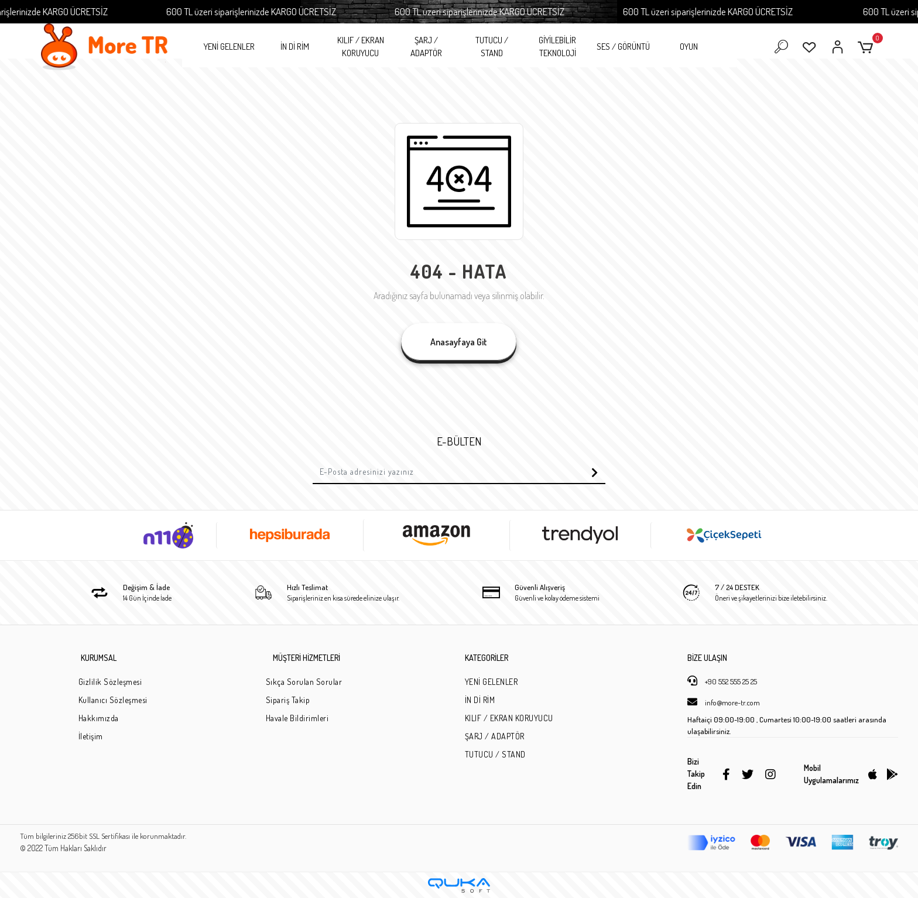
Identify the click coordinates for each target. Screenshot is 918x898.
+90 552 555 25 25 (722, 681)
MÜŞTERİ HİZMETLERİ (306, 658)
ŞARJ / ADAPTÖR (426, 47)
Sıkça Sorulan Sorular (304, 682)
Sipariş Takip (288, 700)
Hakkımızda (98, 718)
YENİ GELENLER (229, 46)
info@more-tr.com (723, 702)
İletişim (90, 736)
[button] (867, 47)
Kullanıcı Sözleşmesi (113, 700)
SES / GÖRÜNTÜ (623, 46)
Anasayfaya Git (458, 342)
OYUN (689, 46)
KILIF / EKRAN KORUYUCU (360, 47)
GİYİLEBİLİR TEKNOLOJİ (557, 47)
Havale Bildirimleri (297, 718)
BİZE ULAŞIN (707, 658)
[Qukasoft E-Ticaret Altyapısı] (459, 885)
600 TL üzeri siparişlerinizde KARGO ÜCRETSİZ (280, 11)
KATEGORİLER (486, 658)
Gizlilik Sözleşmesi (110, 682)
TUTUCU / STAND (491, 47)
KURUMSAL (99, 658)
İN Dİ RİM (294, 46)
